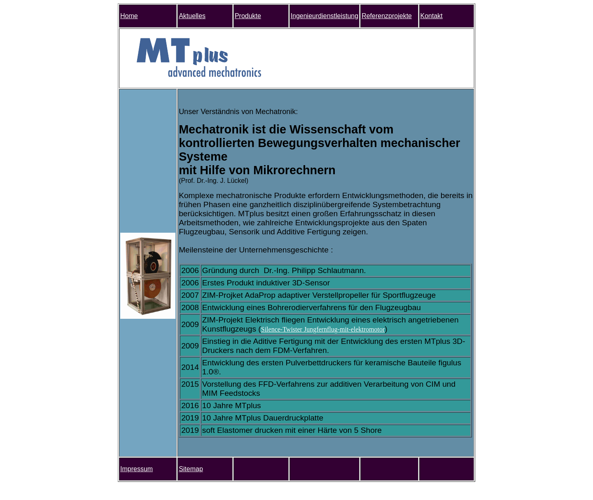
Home (129, 15)
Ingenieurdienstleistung (325, 15)
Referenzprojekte (387, 15)
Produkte (248, 15)
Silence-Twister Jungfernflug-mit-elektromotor (323, 329)
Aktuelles (192, 15)
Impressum (136, 468)
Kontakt (431, 15)
